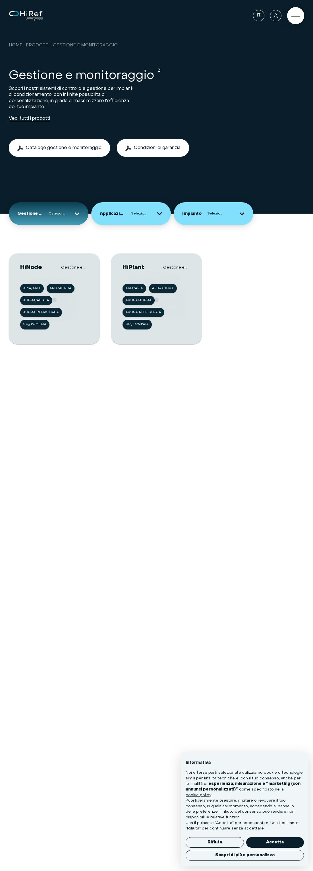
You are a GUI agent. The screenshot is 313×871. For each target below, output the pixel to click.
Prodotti (37, 45)
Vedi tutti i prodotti (29, 118)
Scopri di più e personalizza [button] (245, 855)
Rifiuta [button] (215, 842)
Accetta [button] (275, 842)
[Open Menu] (295, 15)
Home (15, 45)
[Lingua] (258, 15)
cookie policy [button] (198, 795)
